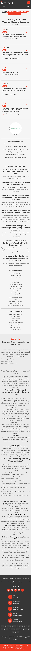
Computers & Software (15, 323)
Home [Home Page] (3, 11)
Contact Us (27, 582)
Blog (20, 582)
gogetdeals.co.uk (21, 645)
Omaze (15, 299)
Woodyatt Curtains (15, 297)
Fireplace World (15, 288)
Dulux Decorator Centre (15, 305)
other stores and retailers (12, 565)
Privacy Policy (13, 582)
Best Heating (15, 293)
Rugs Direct (15, 282)
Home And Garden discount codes (13, 454)
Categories (11, 11)
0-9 (2, 626)
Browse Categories (15, 578)
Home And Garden (22, 11)
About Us (5, 578)
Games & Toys (15, 318)
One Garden (15, 295)
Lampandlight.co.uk (15, 284)
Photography (15, 316)
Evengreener (15, 278)
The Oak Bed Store (15, 286)
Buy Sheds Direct (15, 303)
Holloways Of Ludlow (15, 301)
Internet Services (15, 327)
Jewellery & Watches (15, 314)
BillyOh (15, 290)
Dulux (16, 280)
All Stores (3, 582)
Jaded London (15, 273)
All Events (26, 578)
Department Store (15, 325)
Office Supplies (15, 329)
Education (15, 320)
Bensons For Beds (15, 275)
